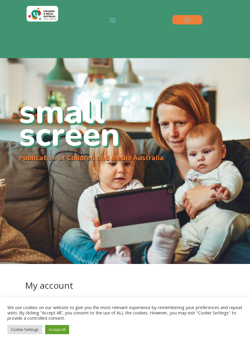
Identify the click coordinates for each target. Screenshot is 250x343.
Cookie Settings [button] (25, 329)
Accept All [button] (57, 329)
